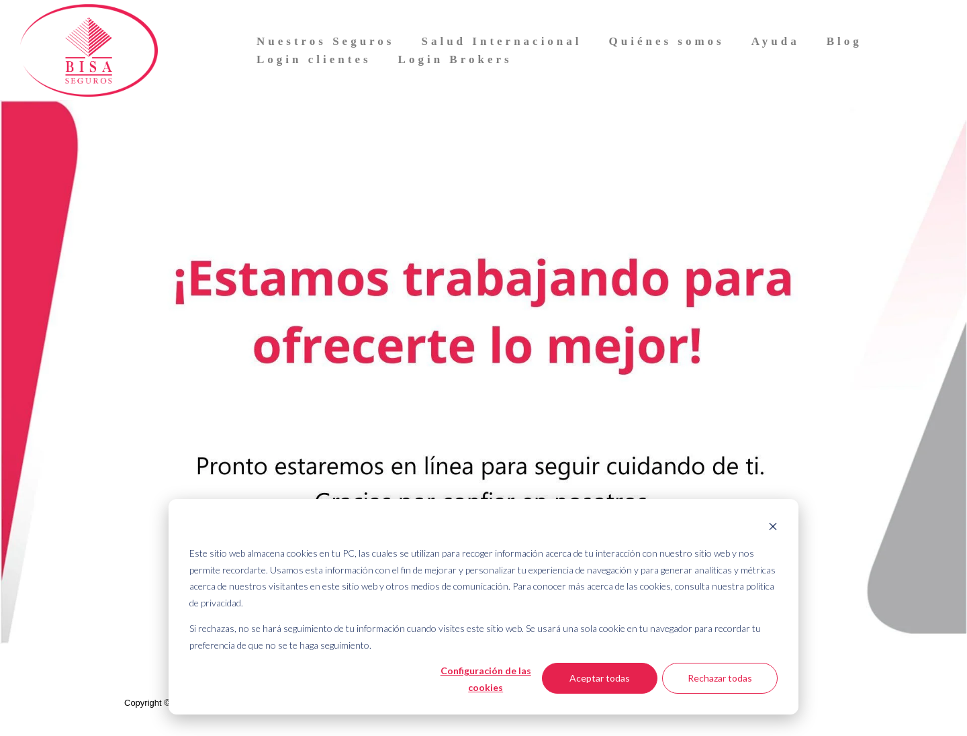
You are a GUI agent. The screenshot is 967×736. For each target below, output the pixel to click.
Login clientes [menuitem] (314, 59)
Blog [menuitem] (844, 41)
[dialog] (483, 607)
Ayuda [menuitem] (775, 41)
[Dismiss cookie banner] (773, 528)
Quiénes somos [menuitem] (667, 41)
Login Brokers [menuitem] (455, 59)
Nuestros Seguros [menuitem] (325, 41)
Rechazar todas (720, 678)
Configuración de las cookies (486, 679)
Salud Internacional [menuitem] (501, 41)
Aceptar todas (599, 678)
